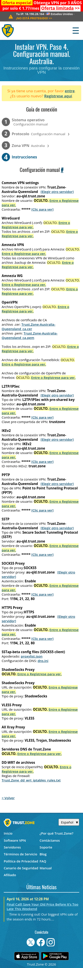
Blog (43, 854)
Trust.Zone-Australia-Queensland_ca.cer (29, 326)
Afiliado (10, 875)
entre (70, 90)
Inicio (8, 833)
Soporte (46, 847)
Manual (46, 868)
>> (60, 8)
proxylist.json (31, 656)
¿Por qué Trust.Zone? (56, 833)
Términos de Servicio (20, 854)
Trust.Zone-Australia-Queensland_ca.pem (30, 335)
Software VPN (15, 840)
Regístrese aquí (58, 95)
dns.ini (43, 660)
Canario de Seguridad (21, 868)
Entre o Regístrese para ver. (24, 253)
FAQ (43, 861)
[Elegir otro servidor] (57, 191)
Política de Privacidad (21, 861)
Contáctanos (50, 840)
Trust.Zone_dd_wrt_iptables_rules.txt (31, 780)
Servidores (12, 847)
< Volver (8, 798)
